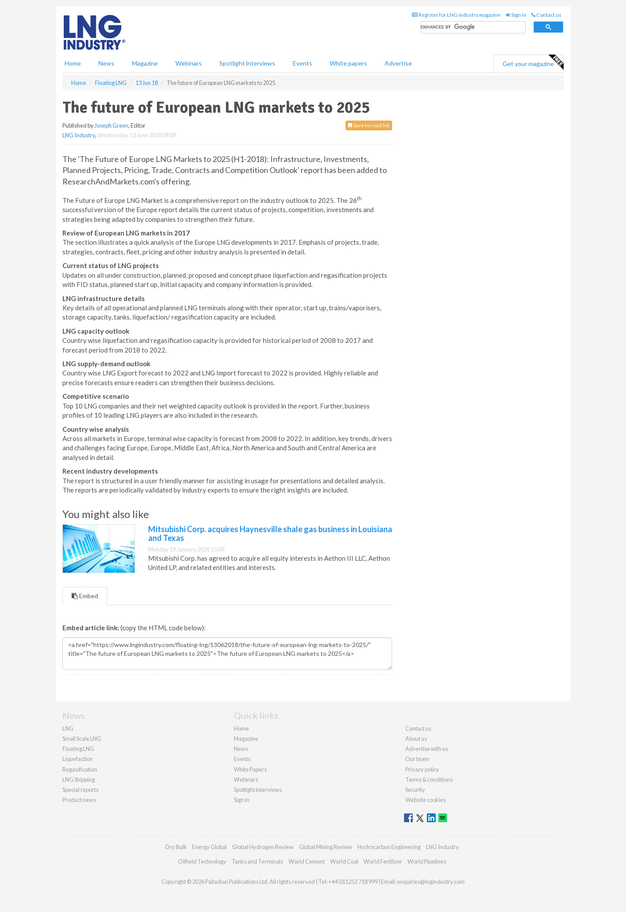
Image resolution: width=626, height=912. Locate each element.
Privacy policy (422, 769)
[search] (473, 27)
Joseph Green (111, 125)
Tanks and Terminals (257, 861)
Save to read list (368, 125)
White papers (348, 63)
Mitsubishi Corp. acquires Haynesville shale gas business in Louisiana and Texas (270, 533)
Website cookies (425, 799)
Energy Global (209, 846)
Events (302, 63)
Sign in (516, 15)
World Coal (344, 861)
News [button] (106, 63)
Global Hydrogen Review (263, 846)
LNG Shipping (78, 779)
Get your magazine (532, 62)
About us (416, 738)
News (241, 748)
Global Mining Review (325, 846)
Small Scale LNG (81, 738)
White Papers (250, 769)
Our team (417, 758)
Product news (79, 799)
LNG (67, 728)
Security (415, 789)
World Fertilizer (383, 861)
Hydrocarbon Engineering (389, 846)
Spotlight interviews (247, 63)
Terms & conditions (429, 779)
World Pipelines (427, 861)
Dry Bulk (176, 846)
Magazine (145, 63)
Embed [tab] (85, 595)
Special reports (80, 789)
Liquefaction (77, 758)
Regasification (79, 769)
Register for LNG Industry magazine (456, 15)
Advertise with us (426, 748)
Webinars (188, 63)
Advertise (398, 63)
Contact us (546, 15)
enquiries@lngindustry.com (431, 881)
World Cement (306, 861)
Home (73, 63)
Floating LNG (78, 748)
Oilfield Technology (202, 861)
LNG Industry (78, 135)
